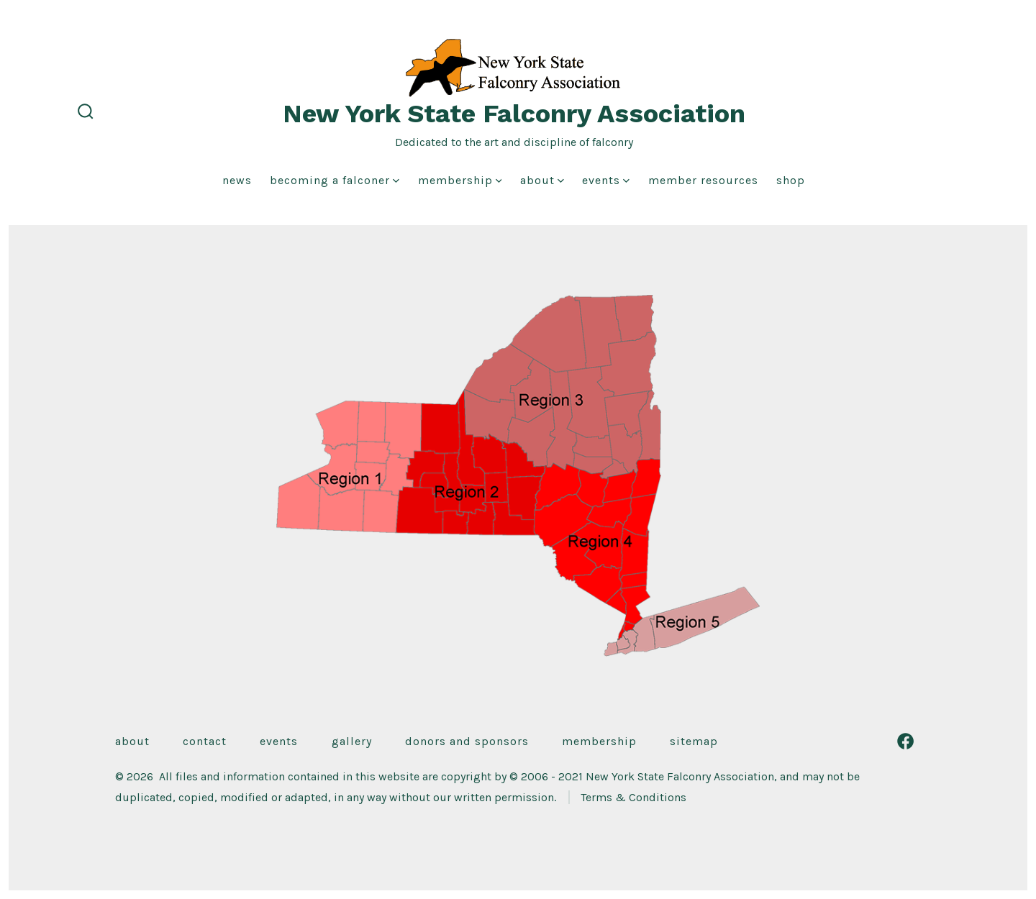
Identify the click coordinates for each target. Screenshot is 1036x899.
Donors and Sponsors (467, 741)
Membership (460, 180)
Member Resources (703, 180)
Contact (205, 741)
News (237, 180)
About (542, 180)
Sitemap (694, 741)
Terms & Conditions (633, 797)
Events (606, 180)
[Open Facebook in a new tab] (905, 741)
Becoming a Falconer (334, 180)
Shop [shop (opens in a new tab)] (790, 180)
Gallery (352, 741)
